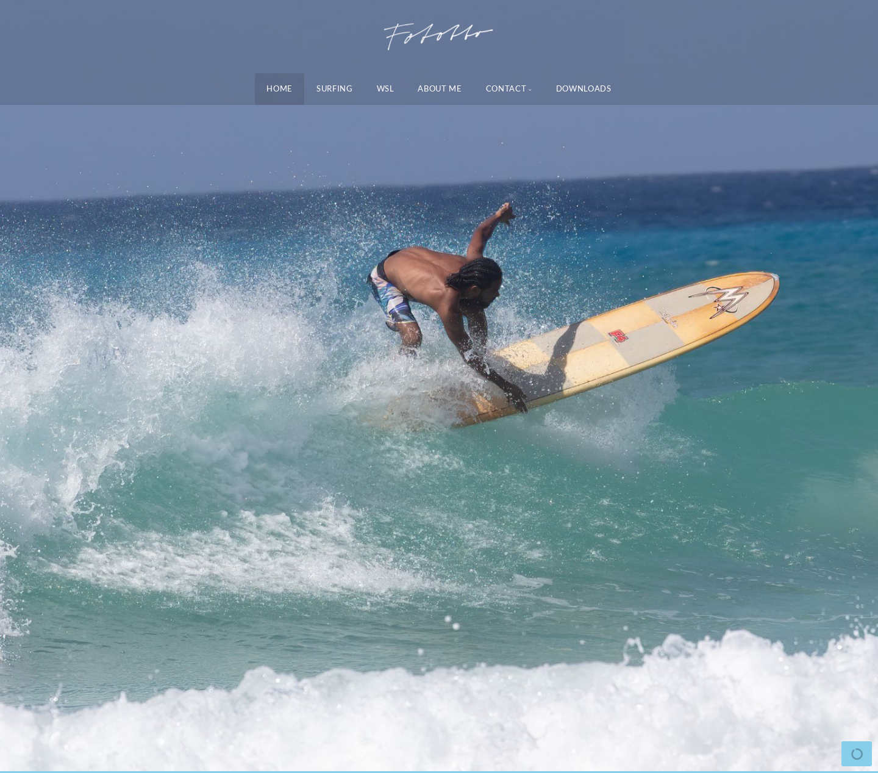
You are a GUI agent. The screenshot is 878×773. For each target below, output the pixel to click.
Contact (506, 88)
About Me (440, 88)
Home (279, 88)
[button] (36, 386)
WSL (385, 88)
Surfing (334, 88)
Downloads (584, 88)
